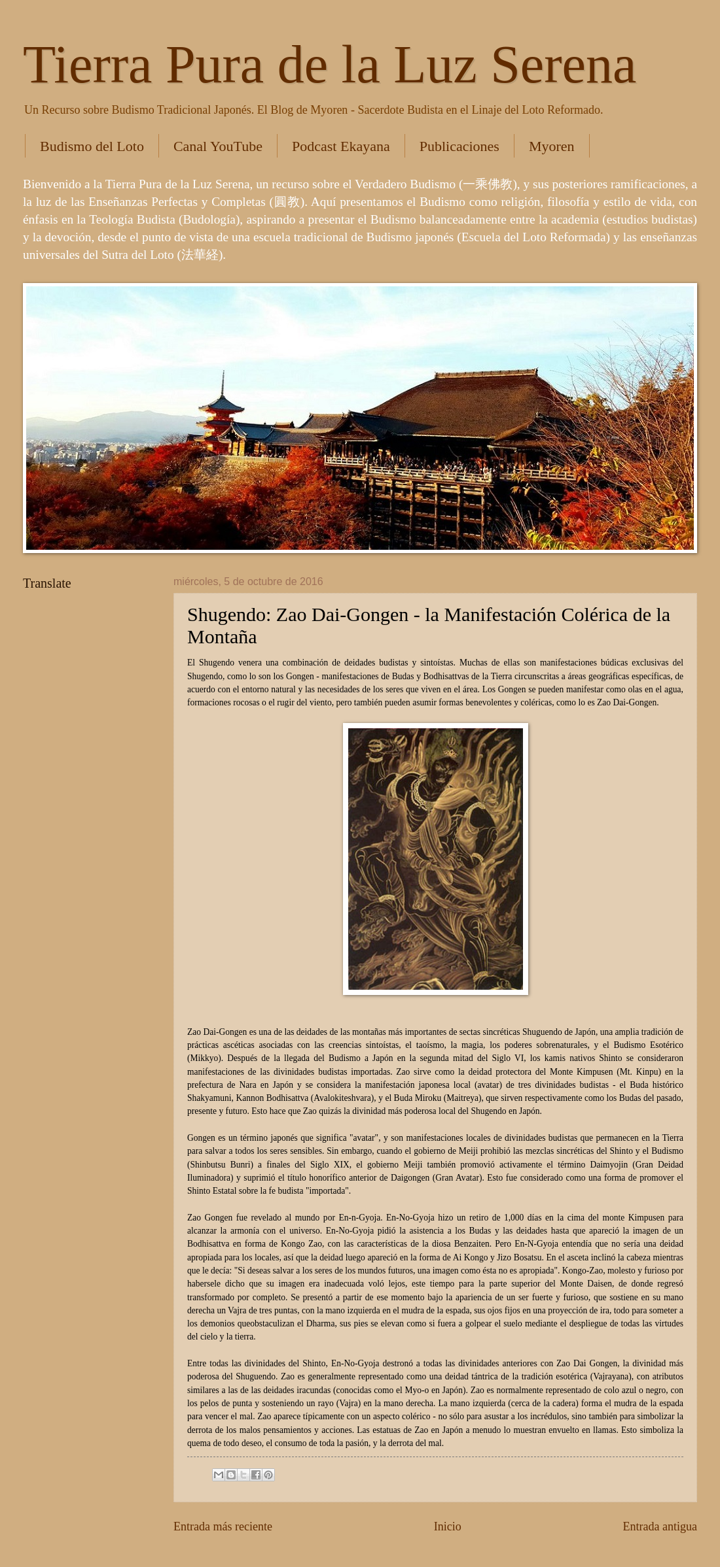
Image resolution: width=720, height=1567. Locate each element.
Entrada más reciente (222, 1526)
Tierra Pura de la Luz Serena (329, 64)
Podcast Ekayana (341, 146)
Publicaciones (459, 146)
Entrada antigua (659, 1526)
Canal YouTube (217, 146)
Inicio (447, 1526)
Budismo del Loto (92, 146)
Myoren (552, 146)
